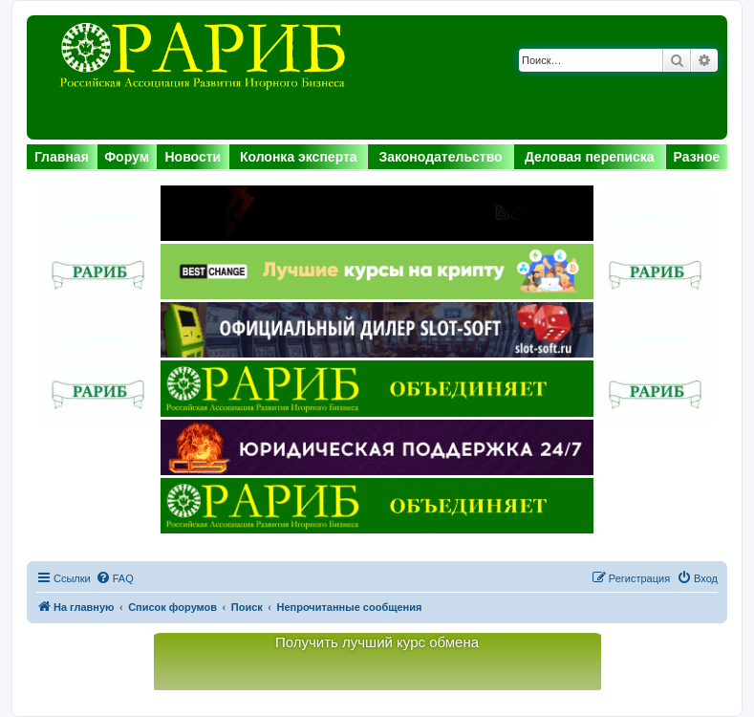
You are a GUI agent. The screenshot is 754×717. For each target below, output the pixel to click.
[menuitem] (115, 578)
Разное (697, 156)
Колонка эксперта (298, 156)
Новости (192, 156)
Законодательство (440, 156)
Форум (126, 156)
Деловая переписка (590, 156)
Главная (61, 156)
